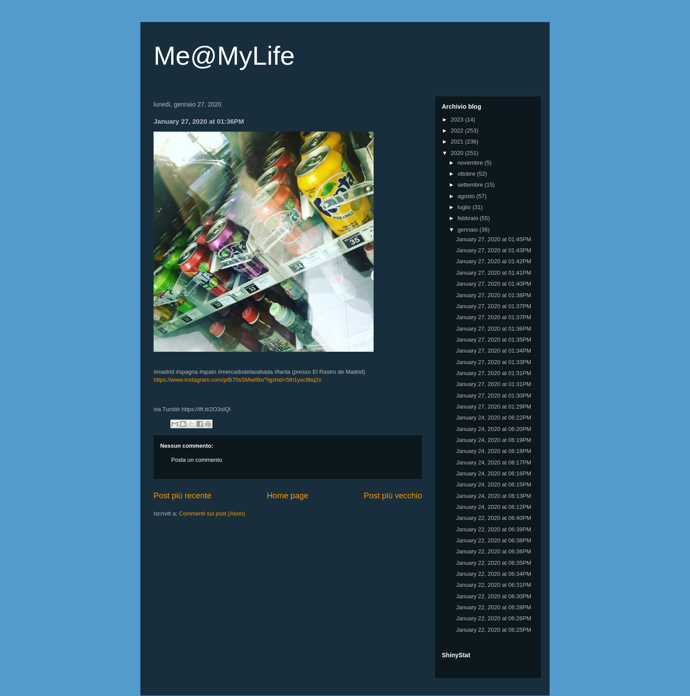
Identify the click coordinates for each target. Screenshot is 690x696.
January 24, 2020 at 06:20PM (493, 429)
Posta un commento (196, 460)
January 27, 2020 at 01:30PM (493, 395)
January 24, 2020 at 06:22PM (493, 417)
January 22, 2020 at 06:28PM (493, 607)
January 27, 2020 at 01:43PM (493, 250)
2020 (458, 153)
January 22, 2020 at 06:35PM (493, 563)
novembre (471, 162)
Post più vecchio (393, 495)
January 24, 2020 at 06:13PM (493, 496)
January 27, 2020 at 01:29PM (493, 406)
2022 (458, 130)
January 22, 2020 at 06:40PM (493, 518)
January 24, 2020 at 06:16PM (493, 473)
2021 (458, 141)
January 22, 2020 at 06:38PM (493, 540)
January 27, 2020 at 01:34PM (493, 350)
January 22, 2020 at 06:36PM (493, 551)
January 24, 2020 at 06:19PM (493, 440)
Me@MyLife (224, 55)
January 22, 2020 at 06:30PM (493, 596)
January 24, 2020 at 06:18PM (493, 451)
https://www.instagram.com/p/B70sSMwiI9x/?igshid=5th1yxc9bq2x (237, 379)
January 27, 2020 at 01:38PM (493, 295)
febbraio (469, 218)
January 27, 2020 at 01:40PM (493, 283)
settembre (471, 184)
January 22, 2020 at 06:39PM (493, 529)
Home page (287, 495)
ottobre (467, 173)
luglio (465, 207)
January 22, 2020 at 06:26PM (493, 618)
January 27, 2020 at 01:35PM (493, 339)
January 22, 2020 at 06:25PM (493, 629)
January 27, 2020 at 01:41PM (493, 272)
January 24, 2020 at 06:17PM (493, 462)
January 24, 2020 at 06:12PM (493, 507)
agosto (467, 196)
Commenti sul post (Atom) (212, 513)
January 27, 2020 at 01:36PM (493, 328)
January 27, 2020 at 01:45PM (493, 239)
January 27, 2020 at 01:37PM (493, 306)
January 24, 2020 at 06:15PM (493, 484)
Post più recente (182, 495)
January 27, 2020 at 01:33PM (493, 362)
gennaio (469, 229)
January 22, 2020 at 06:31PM (493, 585)
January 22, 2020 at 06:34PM (493, 574)
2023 (458, 119)
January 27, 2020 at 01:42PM (493, 261)
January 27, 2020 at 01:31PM (493, 373)
